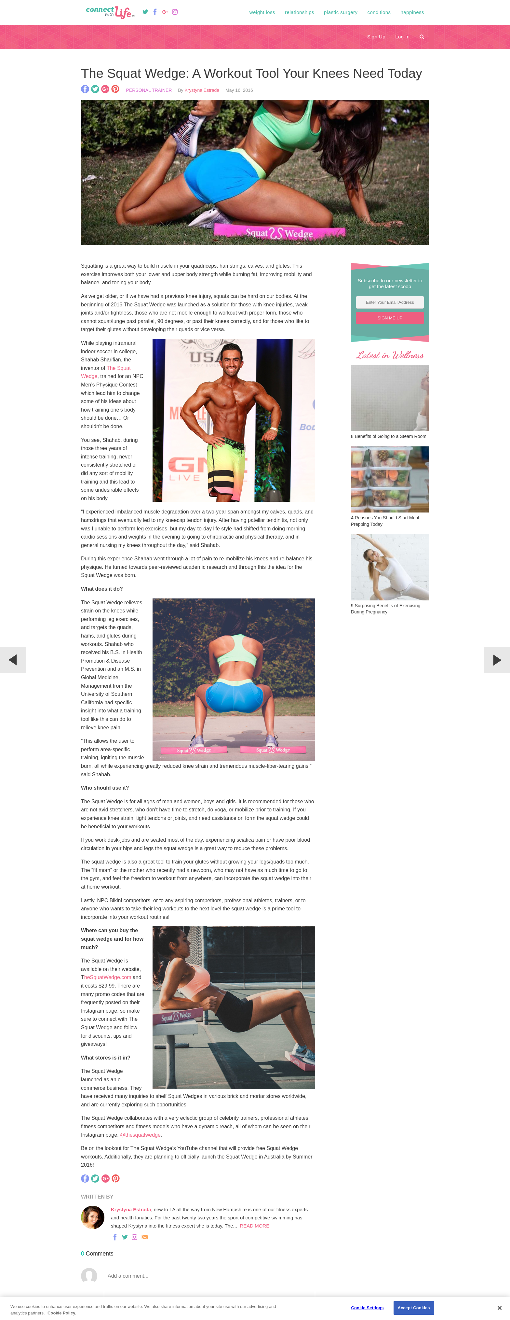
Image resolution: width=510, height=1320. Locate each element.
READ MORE (253, 1226)
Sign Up (376, 36)
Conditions (379, 12)
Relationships (299, 12)
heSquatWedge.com (107, 977)
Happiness (412, 12)
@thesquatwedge (140, 1135)
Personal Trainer (149, 90)
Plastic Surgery (340, 12)
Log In (402, 36)
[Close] (499, 1308)
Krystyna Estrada (202, 90)
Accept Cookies (413, 1307)
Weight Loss (262, 12)
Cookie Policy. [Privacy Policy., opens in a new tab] (61, 1313)
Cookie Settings (367, 1307)
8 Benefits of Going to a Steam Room (388, 436)
